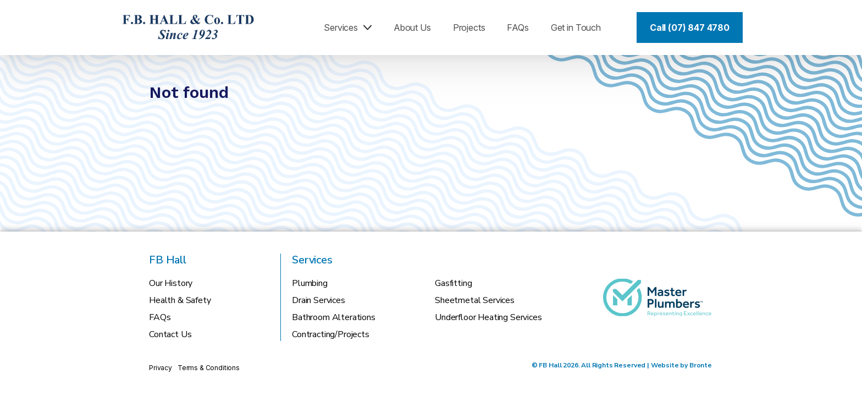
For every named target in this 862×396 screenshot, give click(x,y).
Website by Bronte (681, 365)
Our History (170, 283)
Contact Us (170, 334)
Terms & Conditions (209, 368)
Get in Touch (576, 27)
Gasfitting (453, 283)
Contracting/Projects (330, 334)
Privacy (160, 368)
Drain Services (318, 300)
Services (348, 27)
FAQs (517, 27)
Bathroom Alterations (333, 317)
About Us (412, 27)
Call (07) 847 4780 (690, 27)
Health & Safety (180, 300)
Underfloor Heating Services (488, 317)
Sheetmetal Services (475, 300)
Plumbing (310, 283)
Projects (469, 27)
